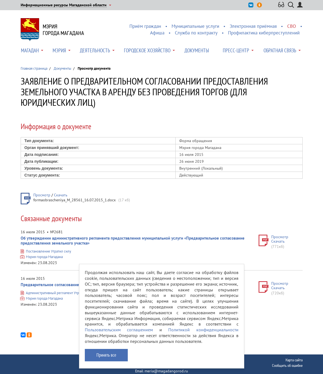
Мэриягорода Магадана (63, 29)
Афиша (157, 33)
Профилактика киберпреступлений (264, 33)
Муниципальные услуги (195, 26)
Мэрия (59, 50)
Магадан (30, 50)
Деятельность (95, 50)
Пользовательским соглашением (119, 329)
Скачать (60, 195)
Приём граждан (145, 26)
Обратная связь (280, 50)
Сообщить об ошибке (287, 365)
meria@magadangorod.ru (166, 370)
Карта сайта (294, 360)
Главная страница (34, 68)
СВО (291, 26)
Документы (196, 50)
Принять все (106, 355)
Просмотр (41, 195)
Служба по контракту (196, 33)
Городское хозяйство (147, 50)
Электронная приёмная (253, 26)
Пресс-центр (236, 50)
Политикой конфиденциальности (203, 329)
